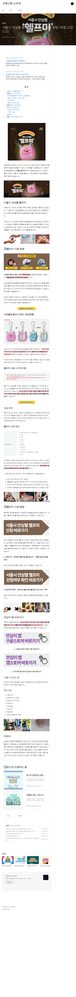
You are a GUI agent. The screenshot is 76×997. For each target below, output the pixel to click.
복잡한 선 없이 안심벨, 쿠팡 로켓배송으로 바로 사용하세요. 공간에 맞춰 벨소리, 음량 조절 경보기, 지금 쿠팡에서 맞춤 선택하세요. (26, 78)
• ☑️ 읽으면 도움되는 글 (14, 117)
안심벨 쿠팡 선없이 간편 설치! (17, 74)
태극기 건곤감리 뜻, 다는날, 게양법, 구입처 (18, 857)
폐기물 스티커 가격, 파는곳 (14, 861)
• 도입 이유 (10, 100)
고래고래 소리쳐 (11, 3)
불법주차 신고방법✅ (26, 308)
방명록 (20, 10)
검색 (67, 3)
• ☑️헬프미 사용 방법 (13, 93)
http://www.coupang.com (13, 71)
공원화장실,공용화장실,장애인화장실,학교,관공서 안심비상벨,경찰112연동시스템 (26, 64)
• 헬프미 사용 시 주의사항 (15, 98)
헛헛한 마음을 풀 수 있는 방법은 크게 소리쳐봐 (18, 906)
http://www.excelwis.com (13, 58)
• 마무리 (8, 114)
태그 (10, 10)
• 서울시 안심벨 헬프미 (13, 91)
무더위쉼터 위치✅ (27, 402)
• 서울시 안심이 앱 (13, 109)
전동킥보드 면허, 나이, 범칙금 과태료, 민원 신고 (20, 859)
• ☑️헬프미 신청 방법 (13, 105)
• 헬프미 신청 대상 (13, 102)
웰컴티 (8, 853)
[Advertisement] (27, 524)
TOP (72, 935)
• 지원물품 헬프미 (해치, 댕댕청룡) (18, 95)
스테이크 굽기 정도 (11, 864)
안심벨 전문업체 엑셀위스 (15, 61)
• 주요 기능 (11, 112)
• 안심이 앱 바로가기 (13, 107)
